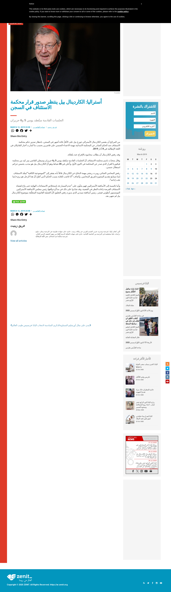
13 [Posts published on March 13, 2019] (137, 174)
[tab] (134, 438)
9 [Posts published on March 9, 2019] (151, 169)
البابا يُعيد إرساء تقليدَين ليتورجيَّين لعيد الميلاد (144, 417)
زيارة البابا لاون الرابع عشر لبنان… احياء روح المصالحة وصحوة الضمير (145, 404)
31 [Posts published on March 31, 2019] (156, 183)
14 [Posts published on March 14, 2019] (142, 174)
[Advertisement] (142, 58)
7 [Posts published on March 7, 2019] (141, 169)
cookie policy (123, 12)
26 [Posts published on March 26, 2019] (133, 183)
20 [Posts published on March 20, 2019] (137, 178)
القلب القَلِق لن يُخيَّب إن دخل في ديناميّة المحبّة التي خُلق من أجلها (132, 323)
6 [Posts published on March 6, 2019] (137, 169)
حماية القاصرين (39, 127)
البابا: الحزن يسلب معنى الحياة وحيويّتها (147, 365)
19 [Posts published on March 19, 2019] (133, 178)
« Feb (128, 189)
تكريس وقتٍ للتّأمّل (143, 377)
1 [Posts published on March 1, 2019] (146, 164)
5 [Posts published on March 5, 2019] (132, 169)
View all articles (18, 240)
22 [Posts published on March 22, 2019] (147, 178)
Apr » (133, 189)
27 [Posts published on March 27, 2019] (137, 183)
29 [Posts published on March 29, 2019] (147, 183)
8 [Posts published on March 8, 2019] (146, 169)
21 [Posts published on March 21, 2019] (142, 178)
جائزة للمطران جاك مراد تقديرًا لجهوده (145, 391)
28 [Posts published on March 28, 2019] (142, 183)
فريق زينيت (52, 127)
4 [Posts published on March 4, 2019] (128, 169)
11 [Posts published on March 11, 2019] (128, 174)
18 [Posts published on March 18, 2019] (128, 178)
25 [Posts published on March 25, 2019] (128, 183)
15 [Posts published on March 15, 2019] (147, 174)
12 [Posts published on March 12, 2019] (133, 174)
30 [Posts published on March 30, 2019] (151, 183)
